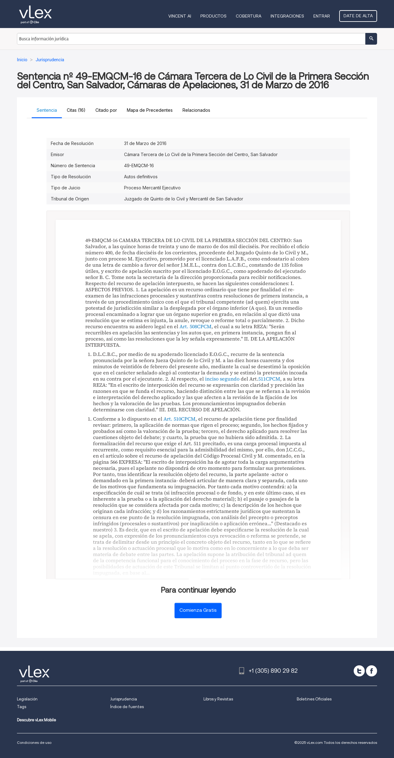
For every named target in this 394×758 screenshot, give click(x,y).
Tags (21, 706)
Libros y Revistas (218, 699)
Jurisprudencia (123, 699)
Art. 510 (172, 418)
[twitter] (359, 670)
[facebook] (371, 670)
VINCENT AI (179, 16)
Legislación (27, 699)
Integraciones (287, 16)
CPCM (204, 326)
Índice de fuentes (127, 706)
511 (262, 378)
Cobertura (248, 16)
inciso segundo (222, 378)
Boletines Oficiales (314, 699)
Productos (213, 16)
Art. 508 (188, 326)
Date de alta (358, 15)
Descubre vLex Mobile (36, 720)
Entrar (321, 16)
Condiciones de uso (34, 742)
